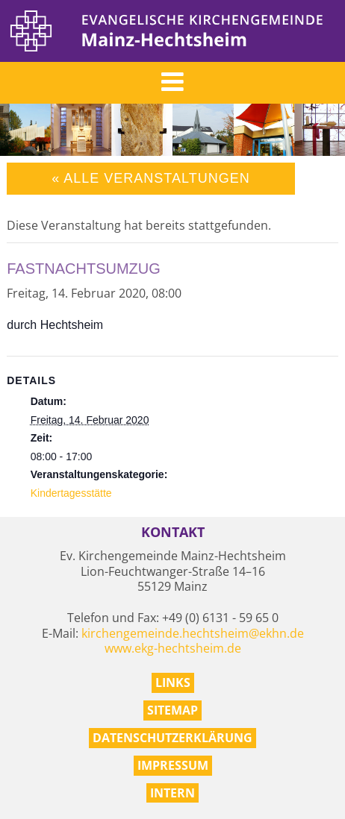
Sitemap (172, 710)
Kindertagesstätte (71, 493)
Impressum (172, 765)
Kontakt (173, 532)
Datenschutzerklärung (172, 737)
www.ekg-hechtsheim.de (173, 648)
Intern (172, 793)
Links (172, 682)
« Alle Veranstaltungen (150, 178)
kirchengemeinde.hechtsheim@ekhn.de (192, 633)
